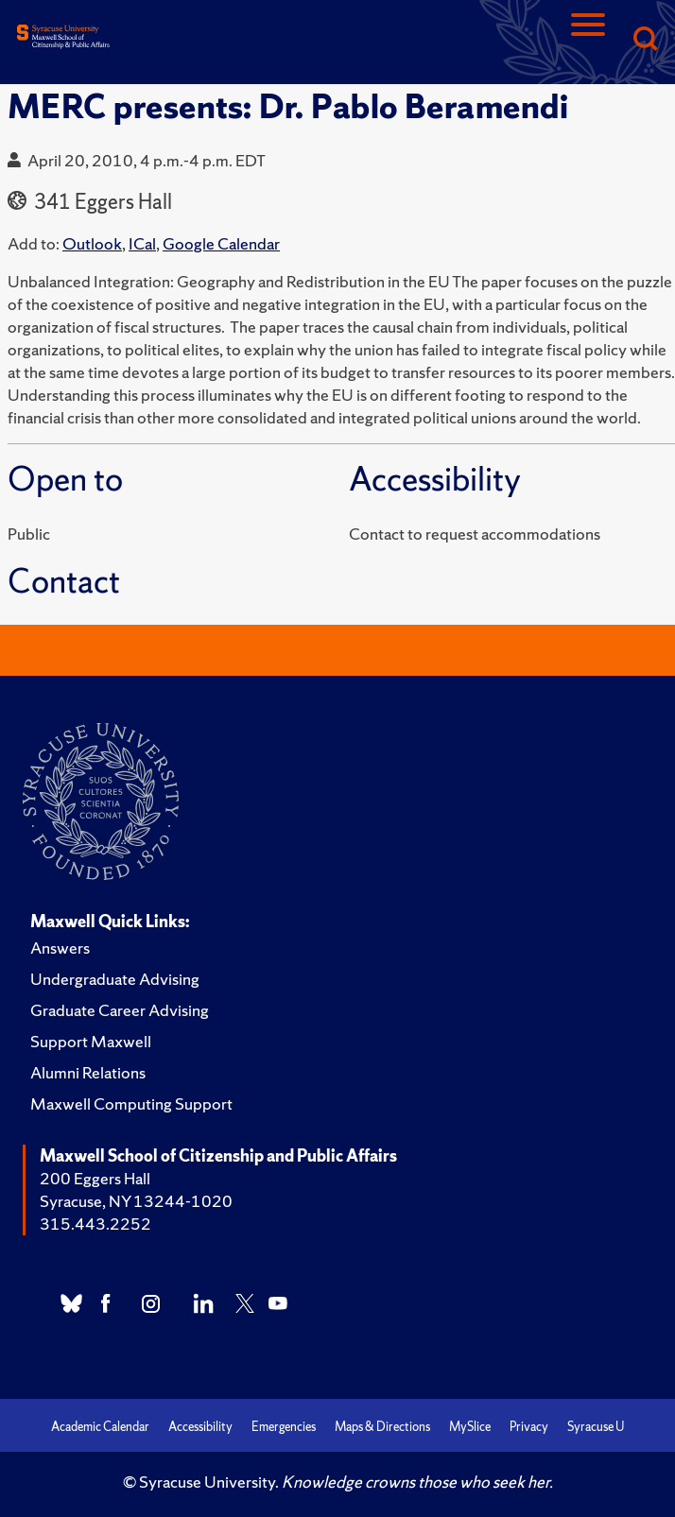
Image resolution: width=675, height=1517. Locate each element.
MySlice (470, 1427)
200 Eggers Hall (95, 1178)
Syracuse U (595, 1427)
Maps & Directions (382, 1427)
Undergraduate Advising (114, 979)
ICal (142, 243)
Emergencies (283, 1427)
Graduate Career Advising (119, 1010)
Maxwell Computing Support (131, 1103)
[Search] (644, 40)
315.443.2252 (95, 1223)
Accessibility (200, 1427)
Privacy (529, 1427)
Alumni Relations (88, 1072)
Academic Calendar (100, 1427)
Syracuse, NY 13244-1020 (136, 1201)
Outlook (92, 243)
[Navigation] (588, 40)
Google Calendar (221, 243)
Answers (60, 947)
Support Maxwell (90, 1041)
